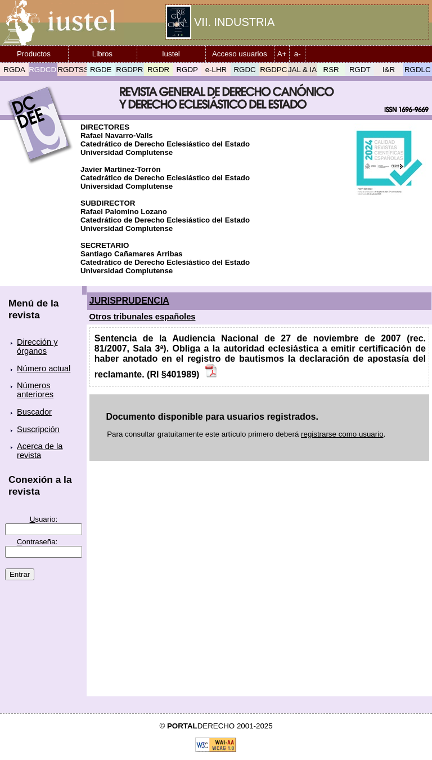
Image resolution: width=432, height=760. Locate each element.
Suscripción (38, 429)
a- (297, 54)
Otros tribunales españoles (142, 316)
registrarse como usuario (342, 434)
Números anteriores (35, 390)
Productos (34, 54)
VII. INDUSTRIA (234, 22)
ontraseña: (37, 541)
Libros (102, 54)
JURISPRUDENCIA (129, 300)
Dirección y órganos (37, 346)
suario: (44, 519)
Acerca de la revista (39, 451)
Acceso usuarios (239, 54)
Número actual (43, 368)
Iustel (171, 54)
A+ (282, 54)
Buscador (34, 411)
